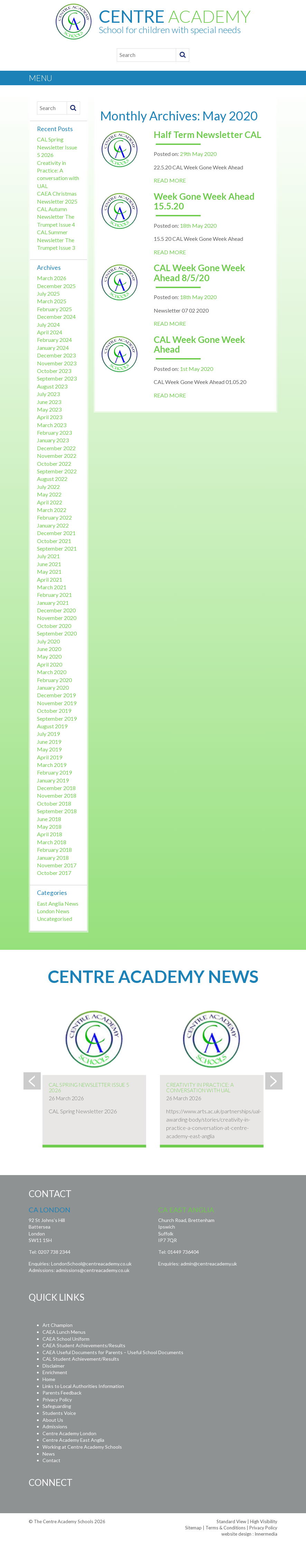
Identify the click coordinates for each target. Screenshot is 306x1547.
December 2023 (56, 355)
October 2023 (54, 370)
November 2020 (56, 617)
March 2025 (51, 301)
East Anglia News (57, 903)
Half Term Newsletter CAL (207, 134)
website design (236, 1534)
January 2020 (53, 687)
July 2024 (48, 324)
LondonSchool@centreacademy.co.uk (91, 1264)
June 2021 (49, 564)
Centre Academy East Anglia (73, 1440)
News (48, 1454)
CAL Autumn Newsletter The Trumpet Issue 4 (56, 217)
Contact (51, 1460)
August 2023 (52, 386)
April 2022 (49, 502)
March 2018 (51, 842)
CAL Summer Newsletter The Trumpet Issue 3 (56, 240)
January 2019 (53, 780)
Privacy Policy (57, 1399)
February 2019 (54, 772)
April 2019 (49, 757)
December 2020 (56, 610)
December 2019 (56, 695)
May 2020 (49, 656)
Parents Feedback (62, 1393)
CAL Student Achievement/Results (80, 1359)
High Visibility (263, 1521)
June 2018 (49, 819)
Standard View (231, 1521)
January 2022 (53, 525)
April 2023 (49, 417)
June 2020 (49, 649)
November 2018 (56, 795)
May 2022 (49, 494)
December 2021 (56, 533)
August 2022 (52, 478)
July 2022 (48, 486)
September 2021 (57, 548)
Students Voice (59, 1413)
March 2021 (51, 587)
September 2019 (57, 718)
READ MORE (170, 180)
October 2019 (54, 710)
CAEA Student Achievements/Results (83, 1345)
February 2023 (54, 432)
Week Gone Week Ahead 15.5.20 (204, 201)
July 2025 (48, 293)
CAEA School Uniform (65, 1339)
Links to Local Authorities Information (83, 1386)
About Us (52, 1420)
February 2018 (54, 849)
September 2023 (57, 378)
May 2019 (49, 749)
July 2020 (48, 641)
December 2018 (56, 788)
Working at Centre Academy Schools (82, 1447)
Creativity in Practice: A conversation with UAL (200, 1088)
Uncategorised (54, 918)
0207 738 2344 (54, 1252)
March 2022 (51, 509)
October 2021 (54, 541)
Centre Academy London (69, 1433)
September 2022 (57, 471)
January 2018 (53, 857)
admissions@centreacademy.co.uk (93, 1270)
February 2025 (54, 309)
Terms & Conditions (225, 1527)
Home (48, 1379)
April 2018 (49, 834)
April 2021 (49, 579)
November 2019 (56, 703)
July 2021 (48, 556)
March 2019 (51, 764)
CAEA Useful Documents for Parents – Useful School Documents (112, 1352)
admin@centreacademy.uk (209, 1264)
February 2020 (54, 680)
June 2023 (49, 401)
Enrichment (54, 1372)
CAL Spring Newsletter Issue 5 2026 (57, 147)
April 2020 (49, 664)
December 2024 (56, 316)
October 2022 (54, 463)
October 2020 (54, 625)
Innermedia (266, 1534)
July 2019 (48, 733)
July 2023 (48, 394)
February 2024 (54, 339)
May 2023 (49, 409)
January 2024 (53, 347)
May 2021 (49, 571)
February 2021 (54, 594)
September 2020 (57, 633)
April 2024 (49, 332)
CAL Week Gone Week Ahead (199, 344)
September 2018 (57, 811)
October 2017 (54, 872)
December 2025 (56, 286)
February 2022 (54, 517)
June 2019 (49, 741)
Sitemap (193, 1527)
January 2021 (53, 602)
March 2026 (51, 278)
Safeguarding (56, 1406)
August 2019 (52, 726)
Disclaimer (53, 1366)
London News (53, 911)
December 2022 (56, 448)
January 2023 (53, 440)
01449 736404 (183, 1252)
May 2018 (49, 826)
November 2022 (56, 455)
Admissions (54, 1426)
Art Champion (57, 1325)
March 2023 (51, 425)
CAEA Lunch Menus (64, 1332)
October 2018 (54, 803)
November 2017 (56, 865)
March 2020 (51, 672)
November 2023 (56, 363)
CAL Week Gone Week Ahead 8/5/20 (199, 272)
